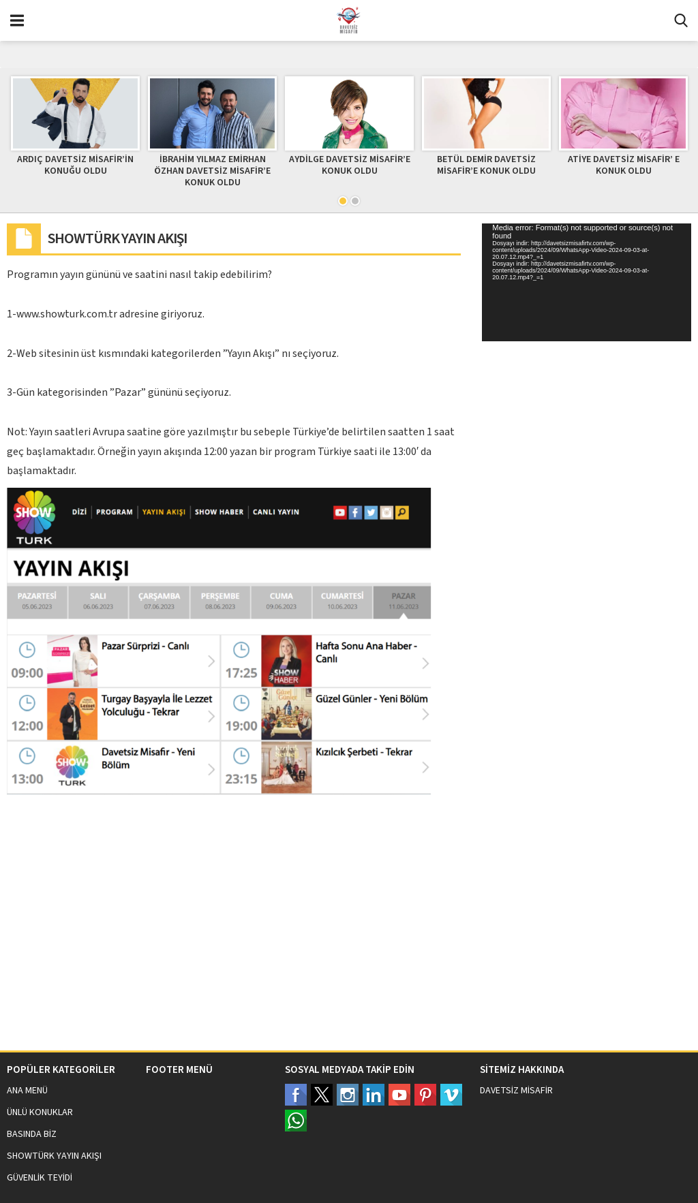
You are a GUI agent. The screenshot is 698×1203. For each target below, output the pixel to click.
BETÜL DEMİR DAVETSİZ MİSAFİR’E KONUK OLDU (486, 165)
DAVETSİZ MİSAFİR (516, 1090)
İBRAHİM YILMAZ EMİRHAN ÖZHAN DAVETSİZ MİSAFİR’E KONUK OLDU (212, 171)
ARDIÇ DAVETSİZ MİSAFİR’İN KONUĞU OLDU (75, 165)
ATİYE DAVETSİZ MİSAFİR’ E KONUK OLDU (624, 165)
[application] (586, 282)
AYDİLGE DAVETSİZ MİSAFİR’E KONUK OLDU (349, 165)
